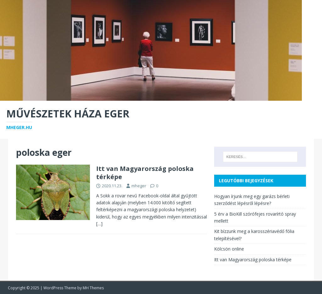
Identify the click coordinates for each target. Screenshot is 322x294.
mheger (138, 186)
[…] (99, 224)
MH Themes (93, 288)
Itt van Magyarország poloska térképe (145, 172)
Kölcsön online (229, 249)
